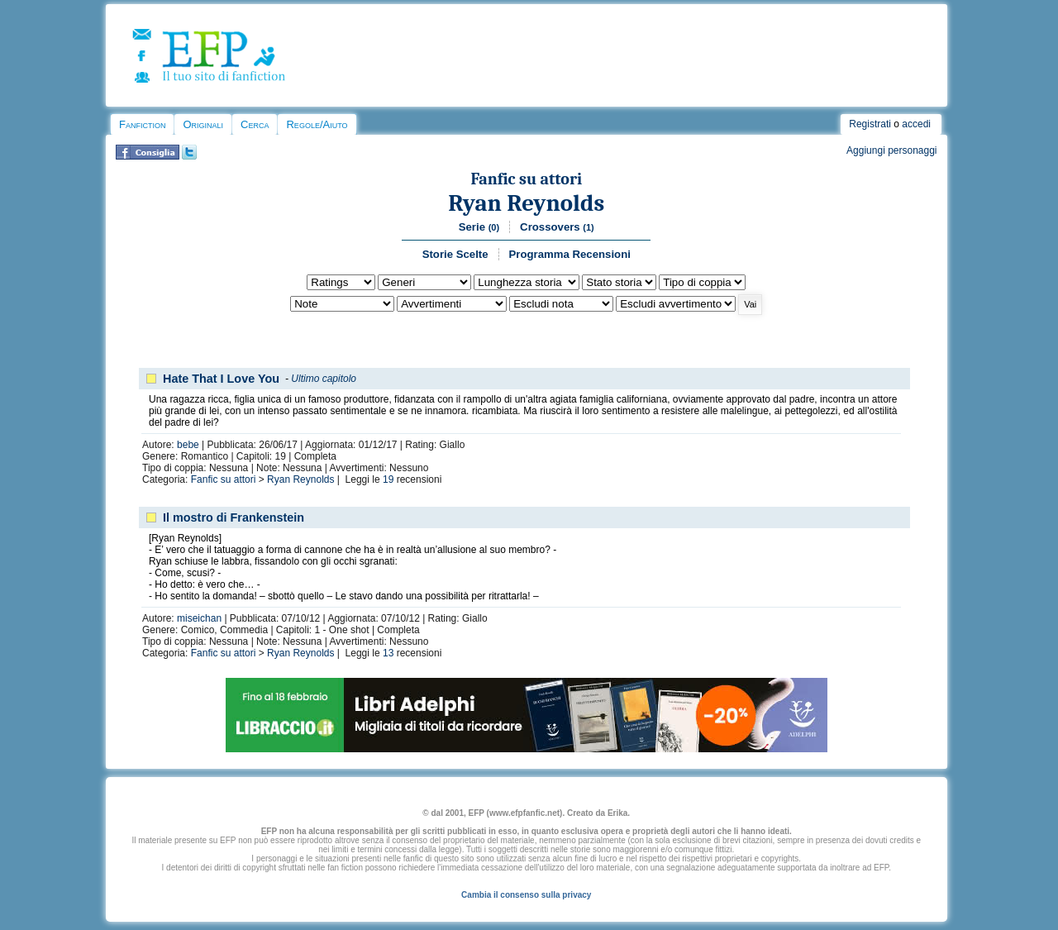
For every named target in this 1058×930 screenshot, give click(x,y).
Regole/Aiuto (316, 124)
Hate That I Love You (221, 378)
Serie (479, 227)
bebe (188, 445)
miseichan (199, 618)
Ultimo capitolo (323, 378)
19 (388, 479)
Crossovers (557, 227)
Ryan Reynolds (526, 203)
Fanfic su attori (526, 178)
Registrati (870, 124)
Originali (203, 124)
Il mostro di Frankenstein (233, 517)
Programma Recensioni (570, 254)
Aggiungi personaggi (891, 150)
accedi (916, 124)
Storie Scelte (455, 254)
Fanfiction (142, 124)
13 (388, 653)
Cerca (255, 124)
